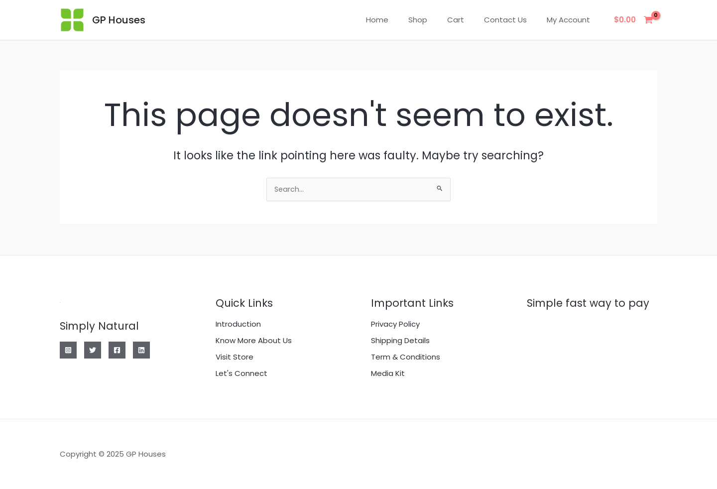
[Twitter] (92, 350)
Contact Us (512, 19)
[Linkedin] (141, 350)
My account (571, 19)
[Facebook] (117, 350)
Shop (435, 19)
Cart (468, 19)
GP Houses (118, 20)
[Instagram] (68, 350)
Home (399, 19)
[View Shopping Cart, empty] (634, 20)
